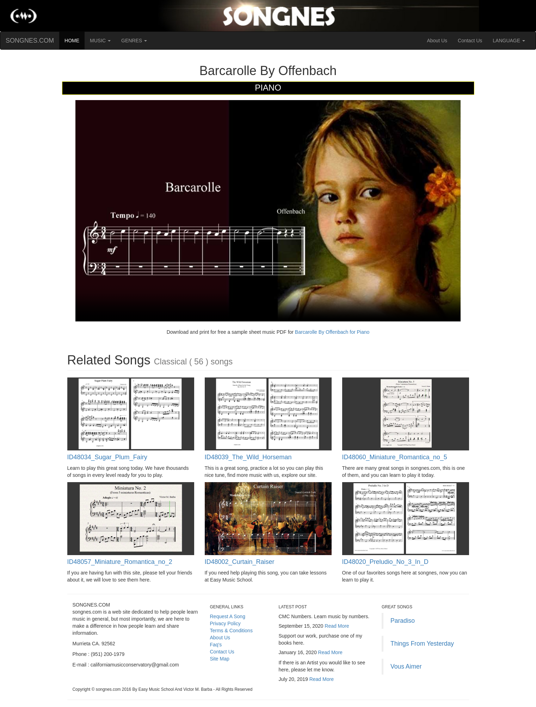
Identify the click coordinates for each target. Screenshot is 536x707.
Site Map (219, 659)
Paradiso (402, 620)
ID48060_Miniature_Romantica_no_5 (394, 457)
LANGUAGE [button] (509, 40)
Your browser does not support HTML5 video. (268, 211)
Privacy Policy (225, 623)
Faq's (216, 644)
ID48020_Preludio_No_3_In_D (385, 561)
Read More (337, 626)
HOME (74, 40)
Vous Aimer (406, 666)
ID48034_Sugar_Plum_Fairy (107, 457)
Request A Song (227, 616)
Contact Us (470, 40)
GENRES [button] (134, 40)
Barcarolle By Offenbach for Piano (331, 332)
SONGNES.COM (30, 40)
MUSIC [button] (100, 40)
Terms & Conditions (231, 630)
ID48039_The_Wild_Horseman (248, 457)
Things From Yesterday (422, 643)
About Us (437, 40)
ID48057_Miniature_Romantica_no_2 (119, 561)
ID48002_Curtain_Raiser (240, 561)
